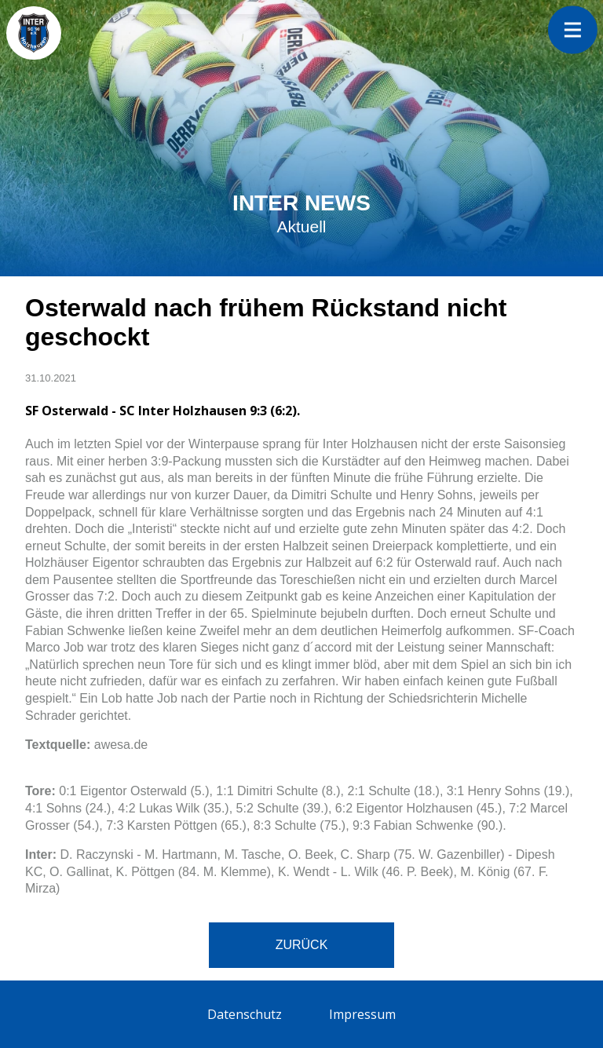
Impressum (362, 1014)
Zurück (302, 944)
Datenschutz (244, 1014)
